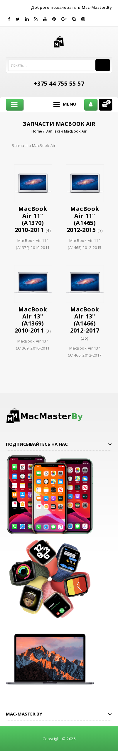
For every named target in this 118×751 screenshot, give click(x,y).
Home (36, 131)
